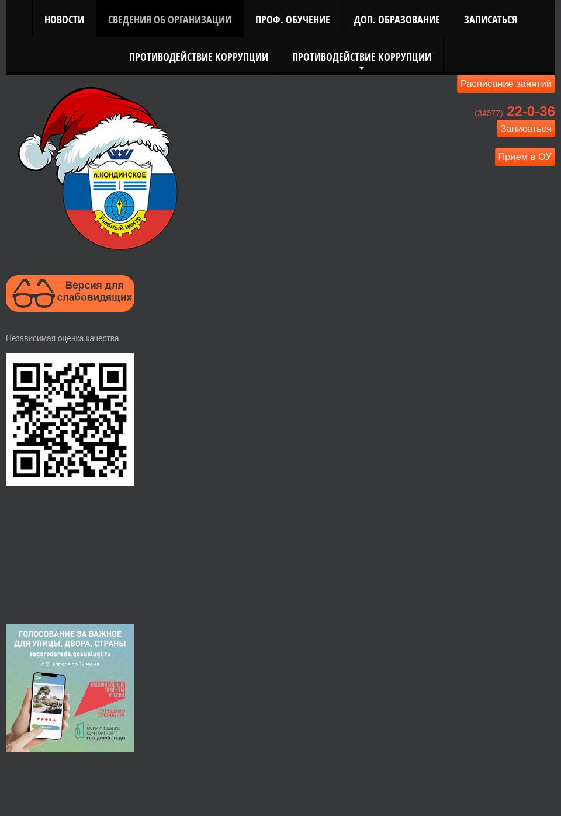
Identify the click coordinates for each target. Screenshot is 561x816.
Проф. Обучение (292, 19)
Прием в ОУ (525, 156)
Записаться (490, 19)
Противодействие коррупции (198, 56)
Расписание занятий (506, 83)
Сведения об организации (169, 19)
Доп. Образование (397, 19)
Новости (64, 19)
